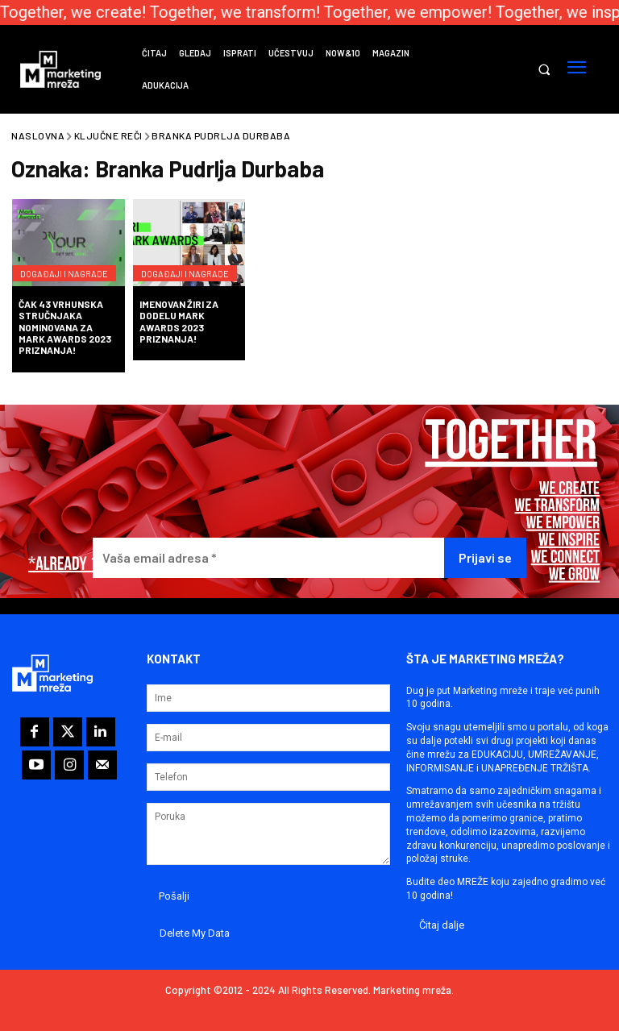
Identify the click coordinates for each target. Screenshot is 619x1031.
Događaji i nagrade (48, 260)
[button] (543, 69)
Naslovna (37, 135)
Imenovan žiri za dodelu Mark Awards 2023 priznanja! (178, 321)
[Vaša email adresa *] (268, 558)
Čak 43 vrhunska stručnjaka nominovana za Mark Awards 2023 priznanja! (65, 327)
